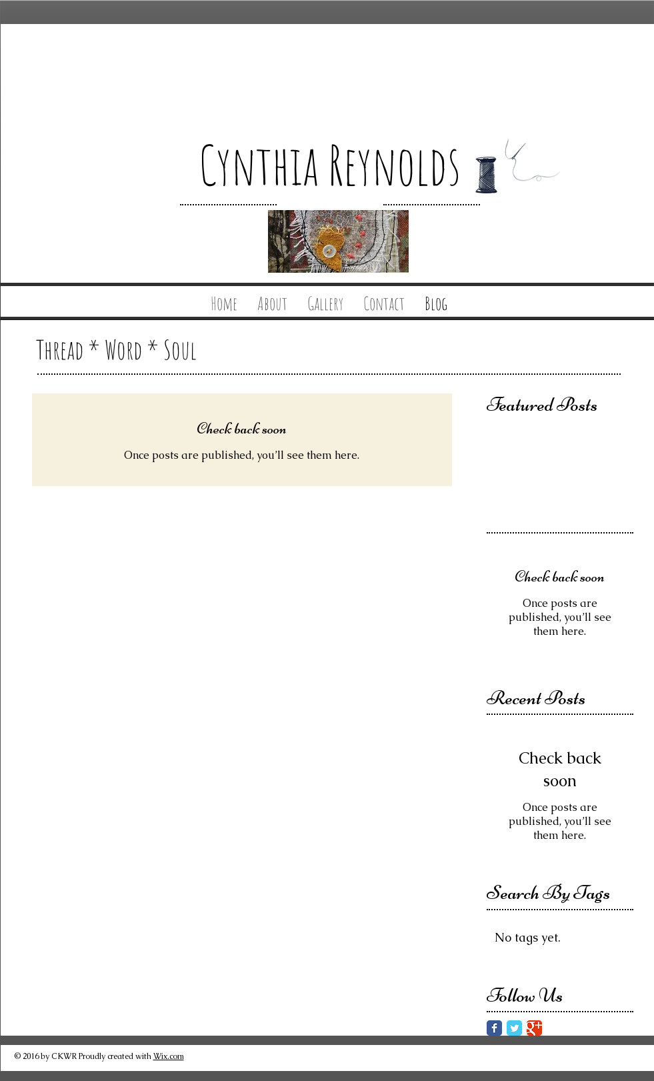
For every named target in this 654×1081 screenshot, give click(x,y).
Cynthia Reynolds (330, 165)
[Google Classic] (534, 1028)
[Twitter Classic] (514, 1028)
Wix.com (168, 1056)
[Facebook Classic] (494, 1028)
